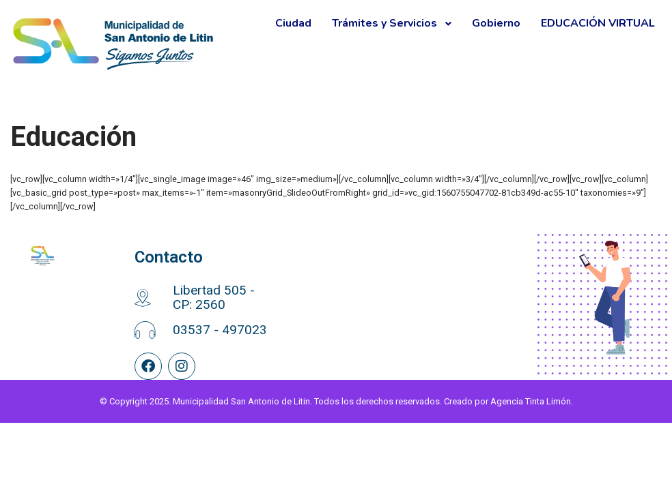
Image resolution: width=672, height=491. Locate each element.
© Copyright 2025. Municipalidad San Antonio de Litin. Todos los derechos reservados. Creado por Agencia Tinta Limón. (336, 469)
